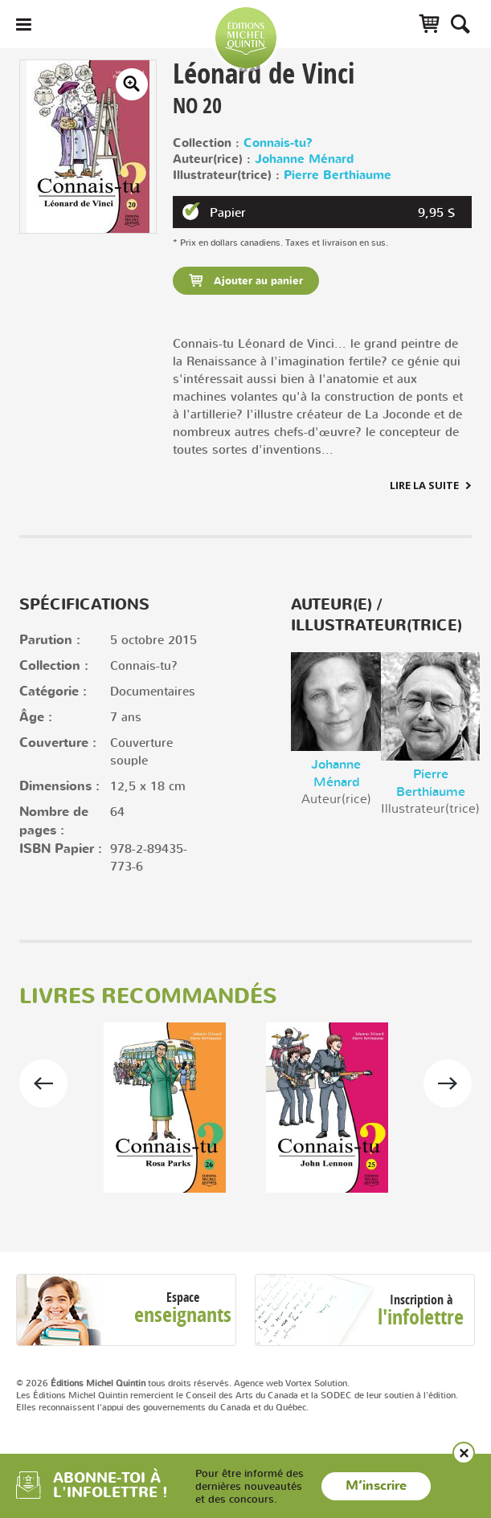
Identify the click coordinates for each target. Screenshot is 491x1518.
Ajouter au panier (257, 281)
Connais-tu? (278, 143)
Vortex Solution (316, 1383)
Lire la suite (424, 485)
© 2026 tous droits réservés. (123, 1383)
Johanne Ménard (304, 159)
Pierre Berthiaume (337, 175)
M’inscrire (376, 1486)
